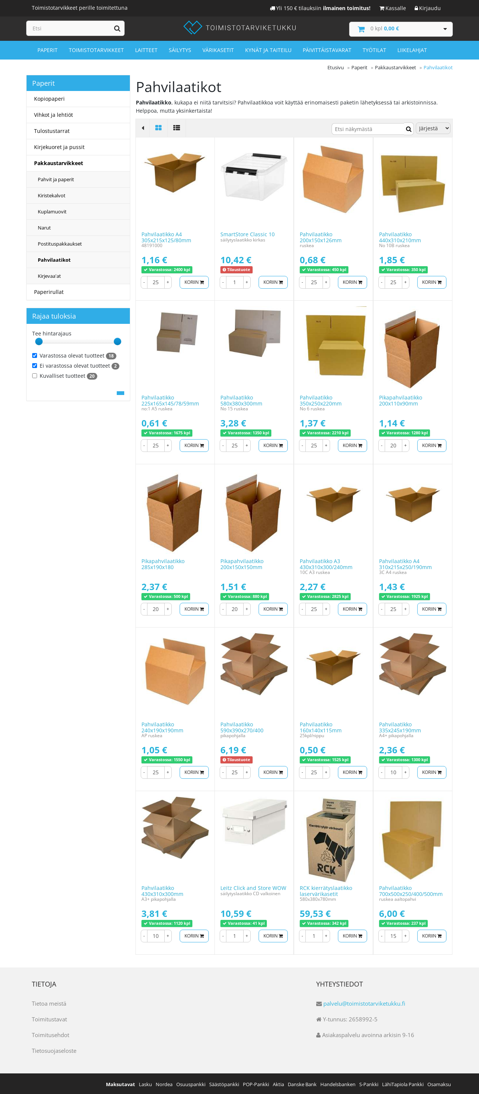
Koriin (193, 281)
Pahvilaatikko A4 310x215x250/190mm (405, 563)
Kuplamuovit (52, 210)
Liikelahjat (412, 49)
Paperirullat (49, 291)
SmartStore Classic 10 (247, 233)
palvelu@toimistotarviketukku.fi (364, 1002)
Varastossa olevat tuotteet (74, 355)
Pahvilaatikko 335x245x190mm (400, 726)
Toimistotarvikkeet (96, 49)
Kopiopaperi (49, 97)
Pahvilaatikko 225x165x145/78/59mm (170, 399)
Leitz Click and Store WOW (253, 887)
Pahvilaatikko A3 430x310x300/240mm (326, 563)
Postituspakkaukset (60, 243)
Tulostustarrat (52, 130)
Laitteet (146, 49)
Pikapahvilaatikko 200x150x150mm (241, 563)
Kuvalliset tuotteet (64, 375)
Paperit (47, 49)
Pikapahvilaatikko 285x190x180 (162, 563)
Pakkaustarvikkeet (58, 162)
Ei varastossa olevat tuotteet (75, 365)
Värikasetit (218, 49)
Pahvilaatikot (54, 259)
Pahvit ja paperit (56, 178)
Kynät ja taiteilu (268, 49)
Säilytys (180, 49)
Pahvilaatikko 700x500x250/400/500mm (411, 890)
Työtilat (374, 49)
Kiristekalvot (51, 194)
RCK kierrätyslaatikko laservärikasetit (326, 890)
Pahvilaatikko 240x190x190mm (162, 726)
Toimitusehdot (50, 1033)
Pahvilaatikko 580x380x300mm (241, 399)
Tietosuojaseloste (54, 1049)
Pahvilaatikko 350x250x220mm (321, 399)
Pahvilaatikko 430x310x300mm (162, 890)
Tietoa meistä (49, 1002)
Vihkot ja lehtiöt (53, 114)
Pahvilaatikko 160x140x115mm (321, 726)
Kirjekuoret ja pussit (59, 146)
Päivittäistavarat (327, 49)
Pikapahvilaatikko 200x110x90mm (400, 399)
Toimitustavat (49, 1018)
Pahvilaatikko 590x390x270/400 (241, 726)
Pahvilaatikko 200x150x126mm (321, 236)
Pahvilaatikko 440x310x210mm (400, 236)
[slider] (39, 340)
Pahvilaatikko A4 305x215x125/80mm (166, 236)
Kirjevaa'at (49, 275)
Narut (44, 227)
